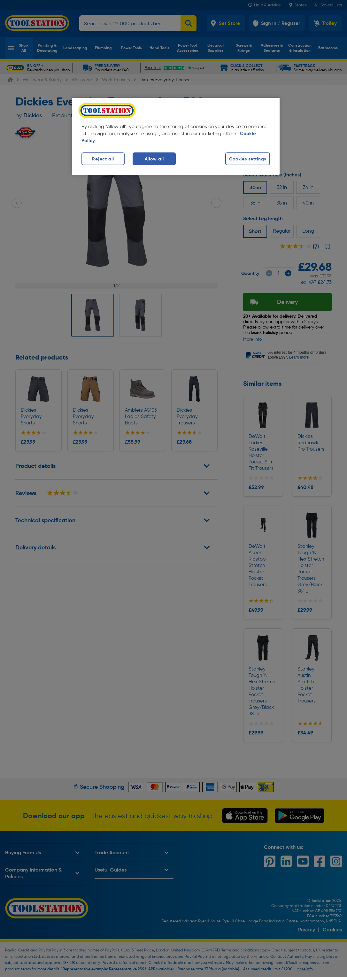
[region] (176, 136)
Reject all (103, 159)
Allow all (154, 159)
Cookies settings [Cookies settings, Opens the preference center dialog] (247, 159)
